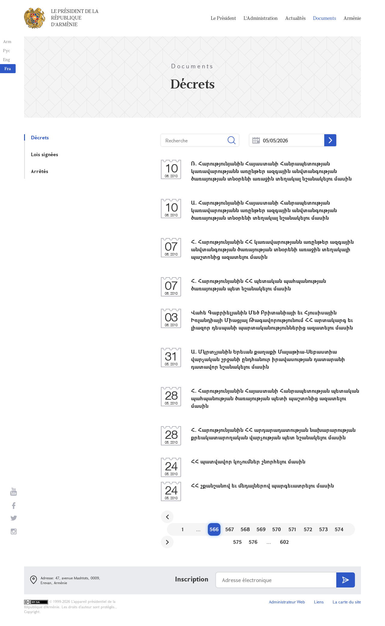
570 (276, 529)
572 (308, 529)
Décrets (40, 137)
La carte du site (347, 602)
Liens (319, 602)
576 (253, 542)
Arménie (352, 18)
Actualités (295, 18)
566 (214, 529)
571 (292, 529)
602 (284, 542)
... (256, 140)
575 (237, 542)
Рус (6, 50)
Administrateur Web (287, 602)
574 (339, 529)
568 (245, 529)
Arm (7, 41)
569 (261, 529)
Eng (6, 59)
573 (323, 529)
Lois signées (44, 154)
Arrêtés (39, 171)
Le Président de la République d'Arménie (75, 18)
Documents (324, 18)
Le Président (223, 18)
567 (229, 529)
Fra (8, 68)
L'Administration (261, 18)
